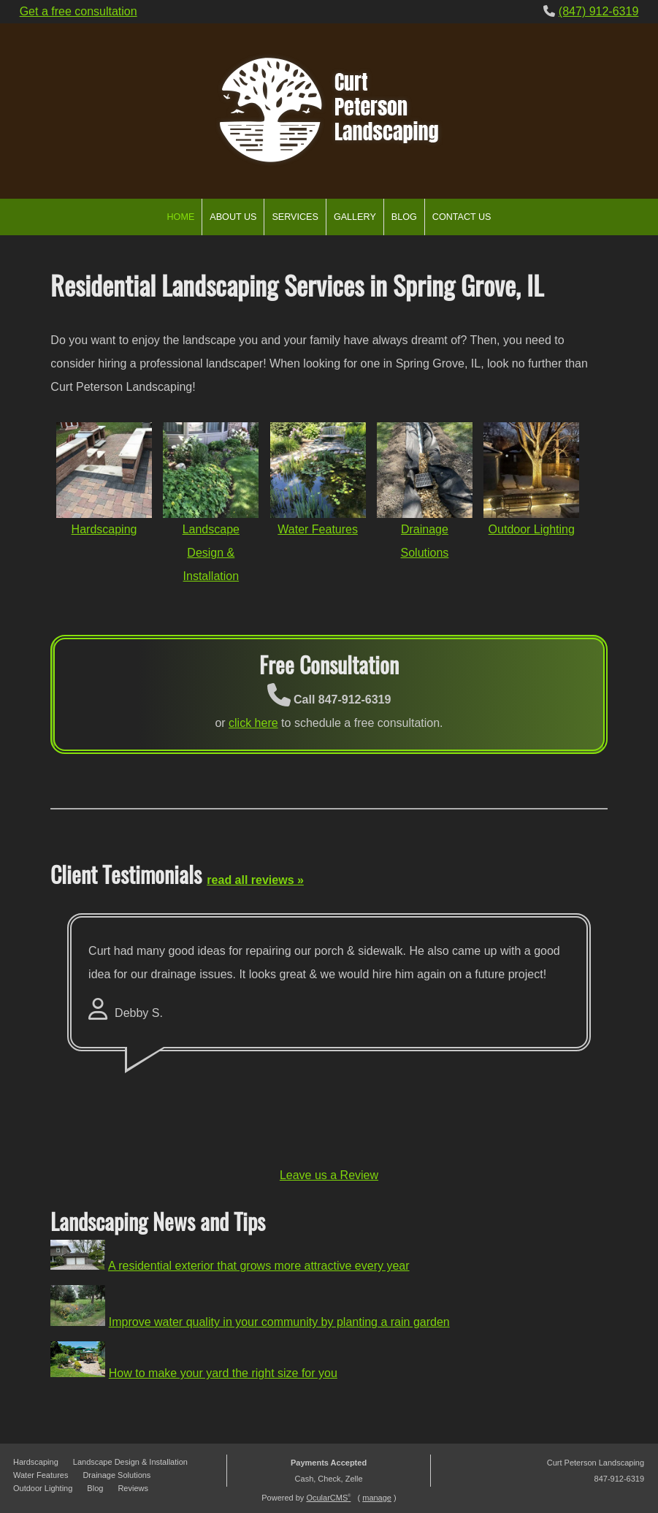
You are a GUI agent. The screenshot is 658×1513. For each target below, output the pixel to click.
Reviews (133, 1488)
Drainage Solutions (116, 1475)
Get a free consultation (78, 11)
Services (295, 217)
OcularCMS (328, 1497)
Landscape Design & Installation (211, 552)
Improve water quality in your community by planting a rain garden (279, 1322)
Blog (404, 217)
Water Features (318, 529)
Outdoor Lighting (532, 529)
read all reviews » (255, 880)
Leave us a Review (329, 1175)
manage (376, 1497)
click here (253, 723)
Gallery (355, 217)
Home (181, 217)
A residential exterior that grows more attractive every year (259, 1265)
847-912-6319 (619, 1478)
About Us (233, 217)
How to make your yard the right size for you (223, 1373)
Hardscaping (104, 529)
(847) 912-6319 (598, 11)
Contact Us (461, 217)
